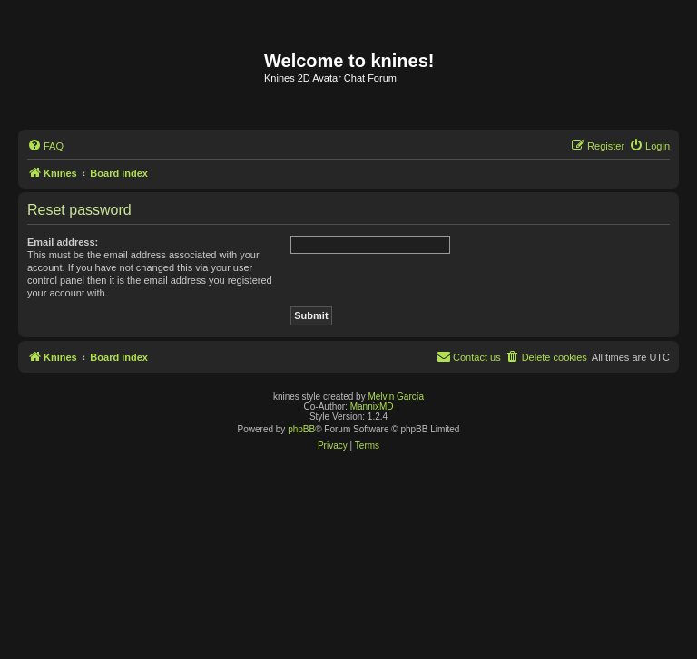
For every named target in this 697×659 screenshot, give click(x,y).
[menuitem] (45, 146)
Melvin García (396, 397)
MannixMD (372, 407)
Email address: (62, 242)
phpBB (301, 429)
